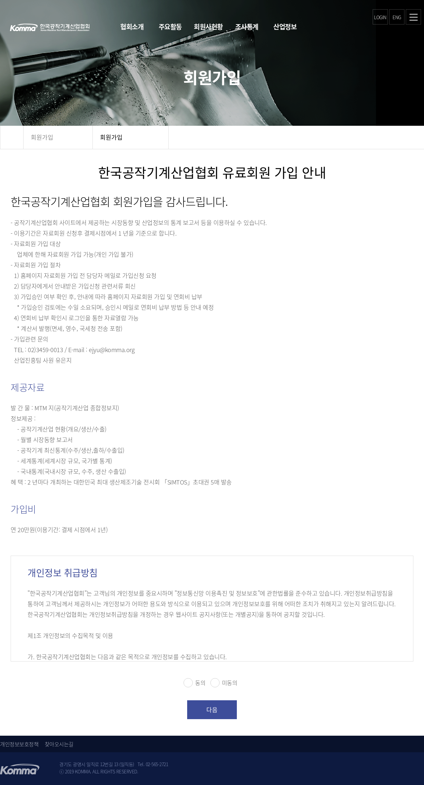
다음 (212, 709)
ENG (397, 17)
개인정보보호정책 (19, 744)
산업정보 (284, 26)
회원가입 (42, 137)
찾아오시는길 (59, 744)
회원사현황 (208, 26)
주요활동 (170, 26)
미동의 (224, 682)
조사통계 (246, 26)
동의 (194, 682)
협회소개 (131, 26)
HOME (11, 137)
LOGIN (380, 17)
